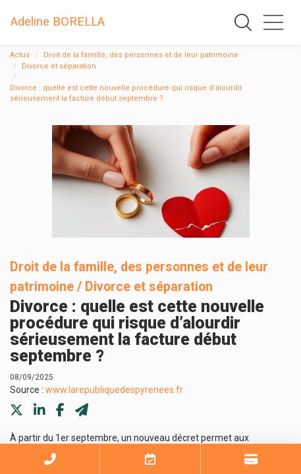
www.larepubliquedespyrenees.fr (114, 389)
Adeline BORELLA (58, 21)
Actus (20, 55)
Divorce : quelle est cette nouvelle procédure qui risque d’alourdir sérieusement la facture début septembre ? (126, 93)
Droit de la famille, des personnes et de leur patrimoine (140, 55)
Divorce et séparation (59, 66)
